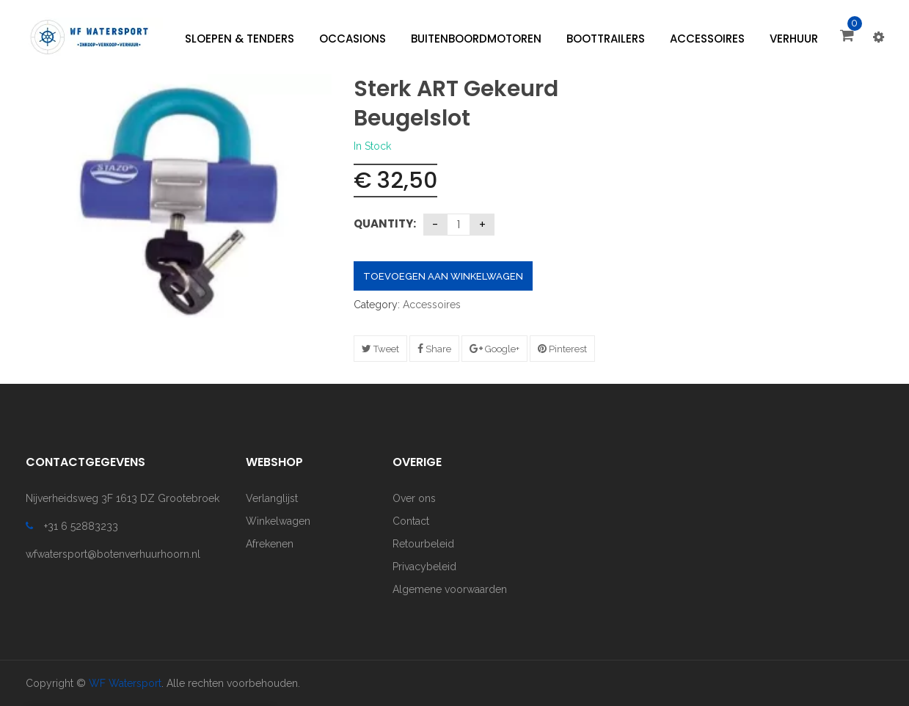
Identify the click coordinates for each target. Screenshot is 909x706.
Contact (411, 521)
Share (434, 348)
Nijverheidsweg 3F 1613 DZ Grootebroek (122, 498)
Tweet (380, 348)
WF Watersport (125, 683)
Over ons (414, 498)
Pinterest (562, 348)
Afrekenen (269, 544)
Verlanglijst (272, 498)
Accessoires (432, 304)
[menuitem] (239, 39)
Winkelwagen (278, 521)
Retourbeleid (423, 544)
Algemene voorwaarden (450, 589)
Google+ (494, 348)
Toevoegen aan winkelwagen (443, 276)
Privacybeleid (424, 566)
